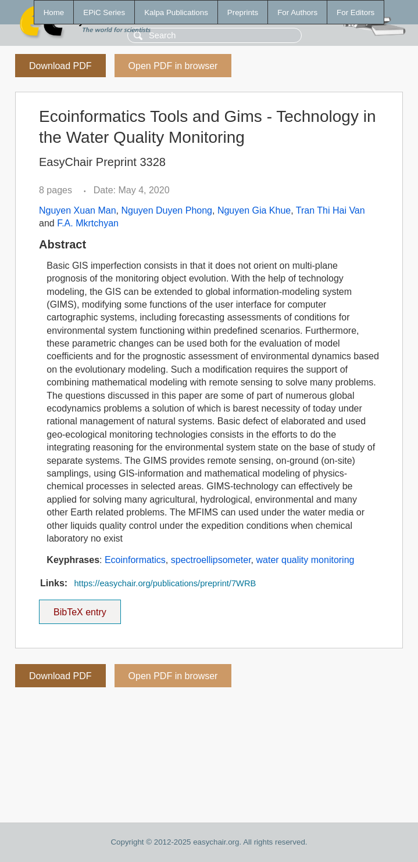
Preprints (242, 12)
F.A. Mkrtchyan (88, 223)
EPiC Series (104, 12)
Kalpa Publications (176, 12)
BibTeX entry (79, 608)
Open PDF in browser (173, 66)
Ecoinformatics (135, 560)
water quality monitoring (305, 560)
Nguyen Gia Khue (254, 210)
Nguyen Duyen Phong (166, 210)
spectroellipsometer (211, 560)
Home (54, 12)
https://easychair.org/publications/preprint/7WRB (165, 583)
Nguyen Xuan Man (77, 210)
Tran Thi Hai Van (330, 210)
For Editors (355, 12)
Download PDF (60, 66)
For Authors (297, 12)
